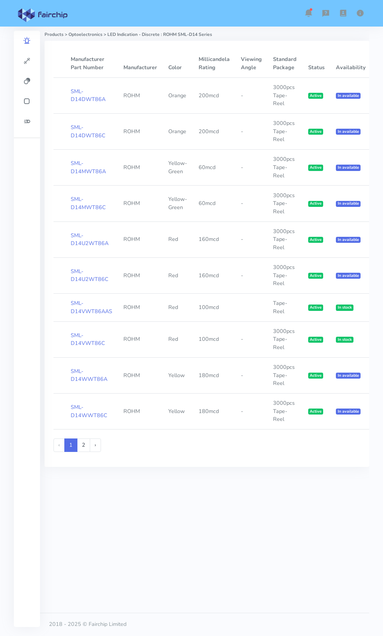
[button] (309, 13)
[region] (27, 329)
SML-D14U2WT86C (89, 275)
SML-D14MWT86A (88, 167)
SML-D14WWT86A (89, 375)
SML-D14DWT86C (88, 131)
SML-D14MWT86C (88, 203)
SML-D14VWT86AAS (91, 307)
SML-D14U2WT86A (89, 239)
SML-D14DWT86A (88, 95)
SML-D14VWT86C (88, 339)
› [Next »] (95, 445)
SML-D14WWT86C (89, 411)
